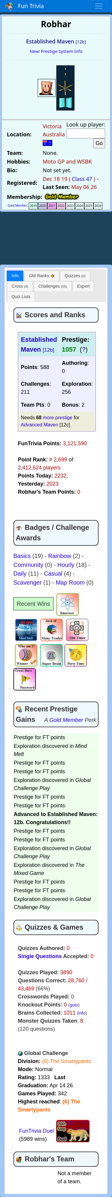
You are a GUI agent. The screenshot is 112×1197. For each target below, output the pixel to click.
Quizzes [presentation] (75, 275)
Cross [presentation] (20, 286)
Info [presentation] (15, 275)
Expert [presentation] (83, 286)
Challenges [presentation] (52, 286)
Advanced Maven (39, 424)
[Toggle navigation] (98, 6)
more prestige (58, 417)
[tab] (15, 276)
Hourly (66, 565)
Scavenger (28, 582)
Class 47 (82, 178)
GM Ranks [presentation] (42, 275)
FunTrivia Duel (36, 1131)
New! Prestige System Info (56, 51)
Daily (20, 573)
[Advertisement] (56, 237)
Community (29, 565)
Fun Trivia (24, 6)
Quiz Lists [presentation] (21, 296)
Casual (54, 573)
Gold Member (17, 205)
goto (74, 1005)
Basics (23, 556)
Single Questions (40, 956)
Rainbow (60, 556)
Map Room (71, 582)
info (82, 1013)
